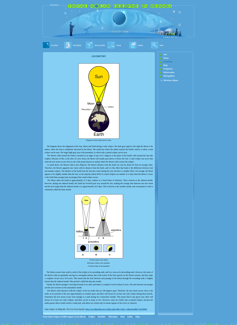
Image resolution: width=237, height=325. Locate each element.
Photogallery (169, 76)
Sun (165, 54)
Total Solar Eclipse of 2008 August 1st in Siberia (64, 316)
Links (130, 316)
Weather (101, 316)
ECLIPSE (54, 45)
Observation (169, 72)
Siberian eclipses (170, 80)
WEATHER (77, 45)
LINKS (140, 45)
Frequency (168, 68)
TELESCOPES (99, 45)
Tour (122, 316)
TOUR (118, 45)
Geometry (167, 61)
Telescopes (113, 316)
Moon (166, 58)
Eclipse (92, 316)
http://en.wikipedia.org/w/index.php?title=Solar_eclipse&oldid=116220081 (116, 309)
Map (165, 65)
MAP (161, 45)
